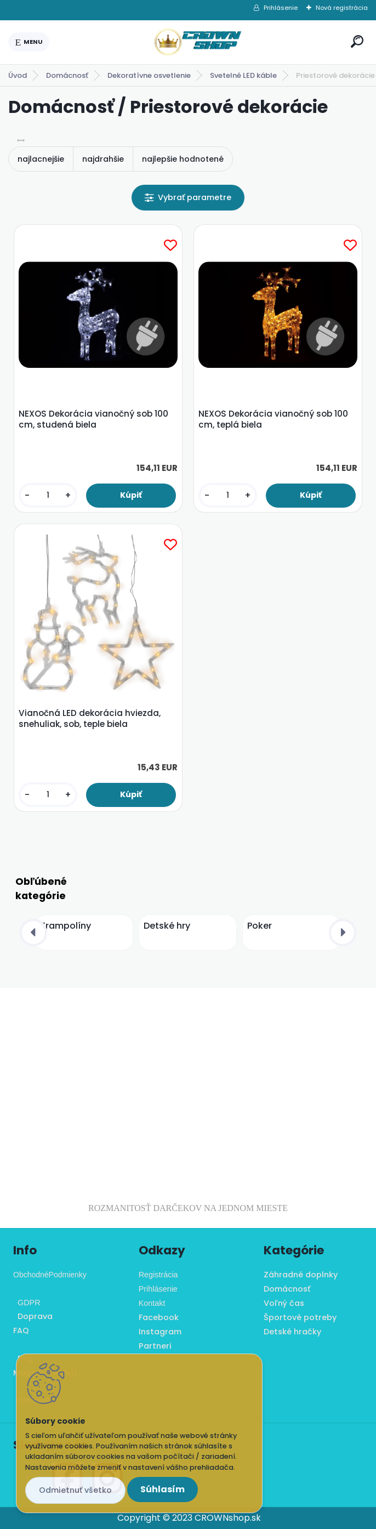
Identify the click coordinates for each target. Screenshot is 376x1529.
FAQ (21, 1330)
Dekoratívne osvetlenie (149, 75)
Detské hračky (292, 1331)
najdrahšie (103, 159)
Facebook (159, 1317)
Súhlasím (162, 1489)
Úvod (17, 75)
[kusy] (48, 495)
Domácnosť (67, 75)
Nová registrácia (342, 7)
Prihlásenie (281, 7)
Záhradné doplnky (301, 1274)
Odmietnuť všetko (75, 1490)
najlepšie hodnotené (183, 159)
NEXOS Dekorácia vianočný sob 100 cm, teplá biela (273, 419)
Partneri (155, 1345)
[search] (357, 41)
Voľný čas (284, 1303)
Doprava (33, 1316)
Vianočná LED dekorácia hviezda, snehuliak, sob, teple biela (90, 719)
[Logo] (198, 42)
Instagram (160, 1331)
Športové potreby (300, 1317)
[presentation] (33, 932)
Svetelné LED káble (243, 75)
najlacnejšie (41, 159)
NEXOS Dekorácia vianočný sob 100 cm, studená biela (93, 419)
